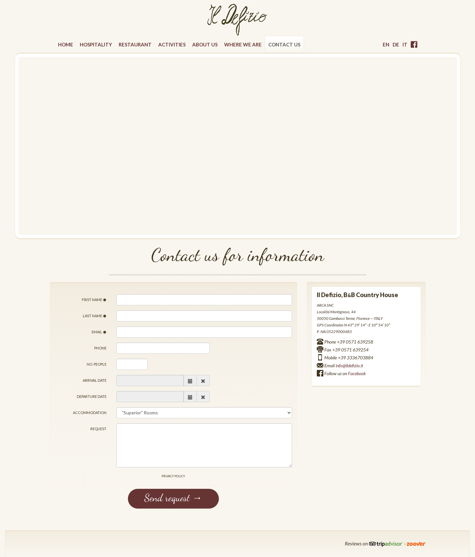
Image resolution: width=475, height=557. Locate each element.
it (404, 44)
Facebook (357, 373)
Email (99, 332)
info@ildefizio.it (349, 365)
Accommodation (89, 412)
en (386, 44)
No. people (96, 364)
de (396, 44)
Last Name (94, 316)
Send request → (173, 498)
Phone (100, 348)
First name (94, 299)
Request (98, 429)
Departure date (91, 396)
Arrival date (94, 380)
